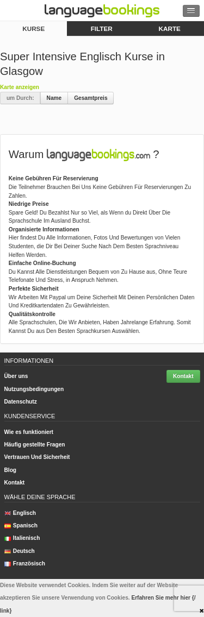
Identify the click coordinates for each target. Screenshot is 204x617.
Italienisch (22, 538)
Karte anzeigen (19, 87)
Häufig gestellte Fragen (34, 445)
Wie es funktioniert (28, 432)
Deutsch (19, 551)
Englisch (20, 513)
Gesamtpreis (90, 98)
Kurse (33, 28)
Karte (170, 28)
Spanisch (21, 525)
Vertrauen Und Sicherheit (37, 457)
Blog (10, 470)
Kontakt (183, 376)
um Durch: (20, 98)
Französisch (24, 563)
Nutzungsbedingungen (34, 389)
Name (54, 98)
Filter (102, 28)
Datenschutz (20, 402)
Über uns (16, 376)
